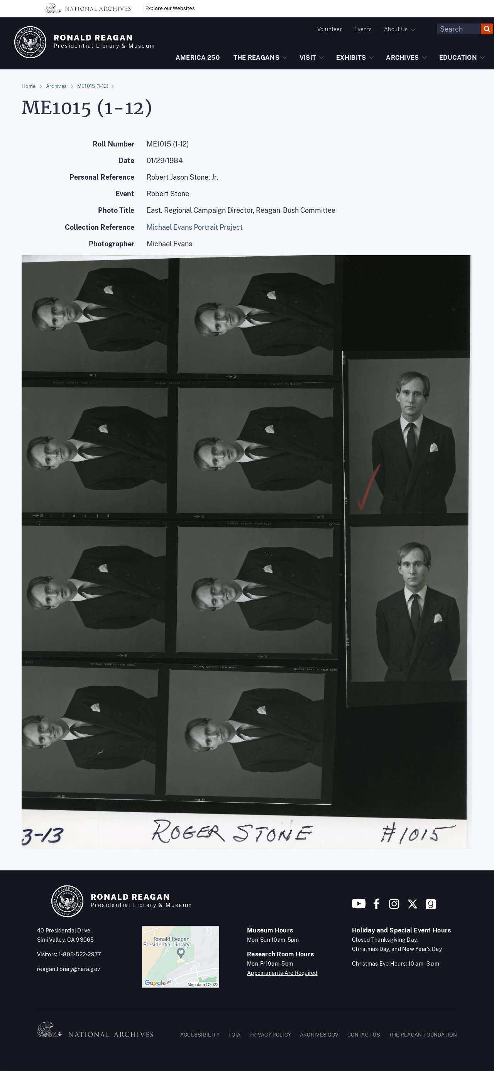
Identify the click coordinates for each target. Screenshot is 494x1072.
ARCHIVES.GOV (319, 1035)
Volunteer (329, 29)
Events (363, 29)
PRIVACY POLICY (270, 1035)
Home (29, 86)
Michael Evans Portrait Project (195, 227)
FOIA (234, 1035)
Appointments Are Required (282, 973)
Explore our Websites (170, 8)
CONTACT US (363, 1035)
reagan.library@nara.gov (68, 969)
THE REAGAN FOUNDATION (423, 1035)
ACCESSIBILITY (200, 1035)
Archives (56, 86)
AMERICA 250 (198, 57)
